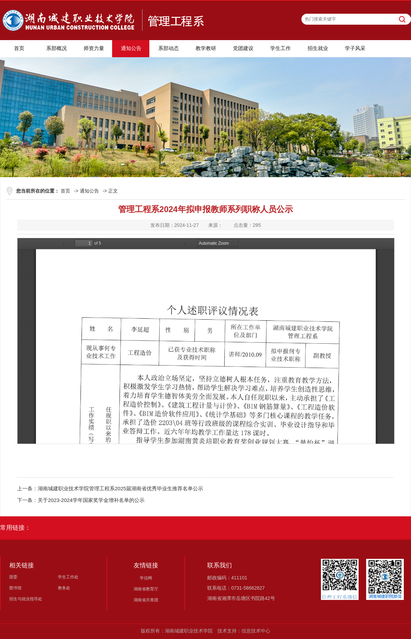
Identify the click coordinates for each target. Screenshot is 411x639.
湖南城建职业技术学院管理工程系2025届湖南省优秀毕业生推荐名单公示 (120, 488)
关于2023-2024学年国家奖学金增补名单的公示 (91, 500)
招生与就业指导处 (25, 599)
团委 (13, 577)
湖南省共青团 (146, 600)
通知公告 (89, 191)
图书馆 (15, 588)
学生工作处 (68, 577)
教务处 (64, 588)
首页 (65, 191)
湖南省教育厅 (146, 589)
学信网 (146, 578)
